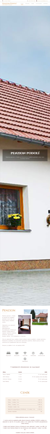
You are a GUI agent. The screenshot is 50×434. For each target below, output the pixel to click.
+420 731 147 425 (31, 0)
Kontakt (46, 3)
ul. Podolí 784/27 (6, 0)
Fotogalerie (39, 3)
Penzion (27, 3)
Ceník (32, 3)
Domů (22, 3)
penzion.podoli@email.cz (42, 0)
